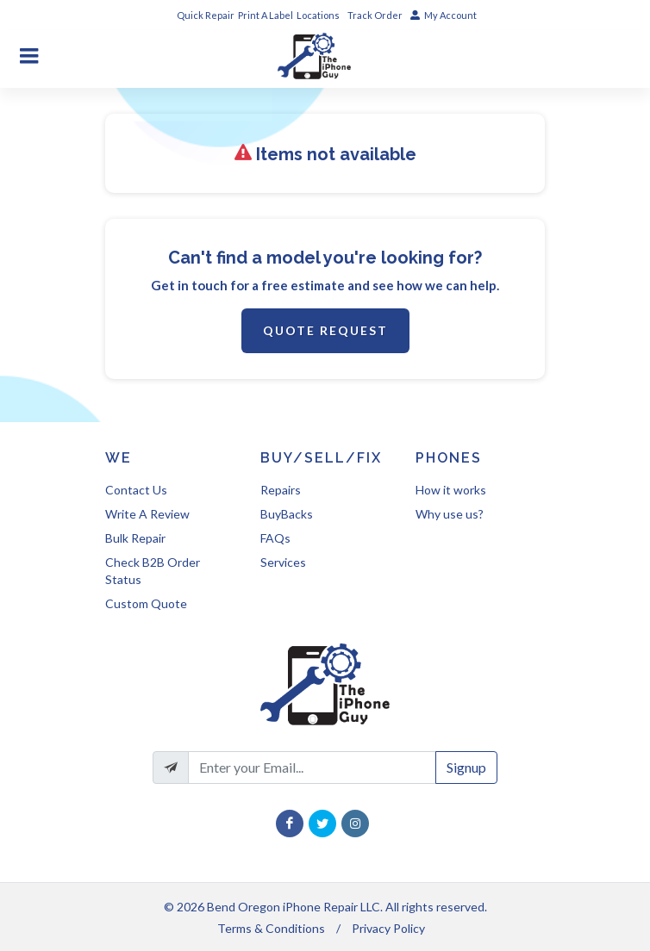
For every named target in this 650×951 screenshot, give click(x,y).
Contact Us (136, 489)
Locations (319, 15)
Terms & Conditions (271, 928)
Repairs (280, 489)
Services (283, 562)
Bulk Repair (135, 538)
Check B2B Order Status (152, 571)
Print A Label (265, 15)
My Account (443, 15)
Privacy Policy (388, 928)
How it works (451, 489)
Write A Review (147, 514)
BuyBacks (286, 514)
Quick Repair (205, 15)
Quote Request (325, 330)
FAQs (275, 538)
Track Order (375, 15)
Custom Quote (146, 603)
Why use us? (450, 514)
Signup (466, 767)
